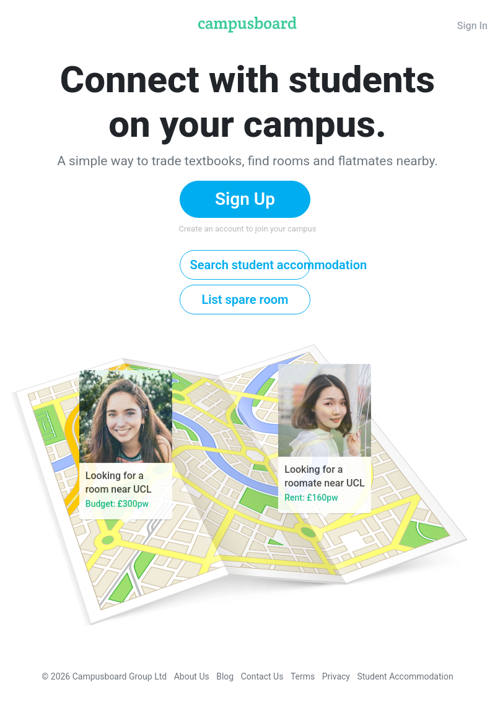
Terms (303, 676)
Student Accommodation (405, 676)
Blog (225, 676)
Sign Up (245, 199)
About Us (191, 676)
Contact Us (262, 676)
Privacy (336, 676)
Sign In (472, 26)
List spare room (245, 299)
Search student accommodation (250, 264)
